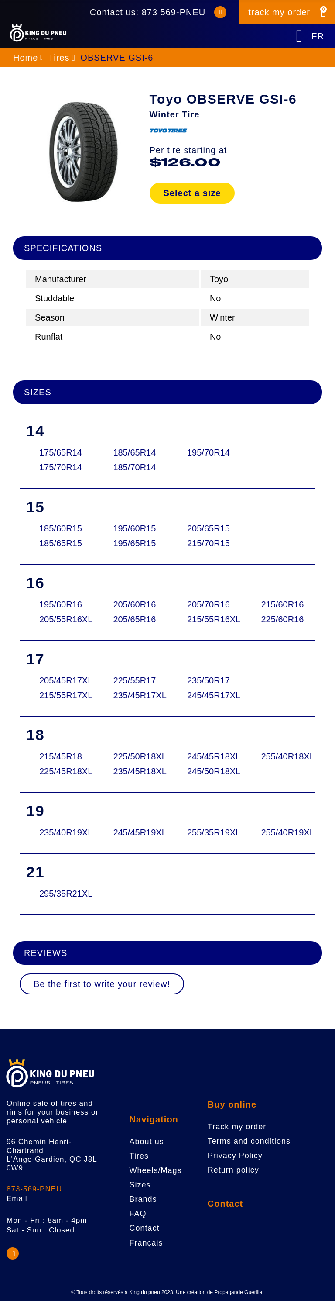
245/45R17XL (208, 695)
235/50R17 (208, 680)
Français (146, 1243)
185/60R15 (60, 528)
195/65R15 (134, 543)
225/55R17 (134, 680)
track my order (279, 12)
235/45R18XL (134, 771)
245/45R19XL (134, 832)
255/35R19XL (208, 832)
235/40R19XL (60, 832)
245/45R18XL (208, 756)
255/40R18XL (282, 756)
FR (317, 36)
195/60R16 (60, 604)
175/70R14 (60, 467)
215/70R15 (208, 543)
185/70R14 (134, 467)
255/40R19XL (282, 832)
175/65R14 (60, 452)
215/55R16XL (208, 619)
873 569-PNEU (174, 12)
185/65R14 (134, 452)
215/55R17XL (60, 695)
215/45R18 (60, 756)
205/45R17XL (60, 680)
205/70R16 (208, 604)
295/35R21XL (60, 893)
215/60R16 (282, 604)
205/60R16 (134, 604)
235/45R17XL (134, 695)
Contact (225, 1203)
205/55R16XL (60, 619)
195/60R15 (134, 528)
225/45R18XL (60, 771)
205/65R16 (134, 619)
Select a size (192, 193)
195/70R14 (208, 452)
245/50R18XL (208, 771)
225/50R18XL (134, 756)
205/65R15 (208, 528)
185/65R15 (60, 543)
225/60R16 (282, 619)
